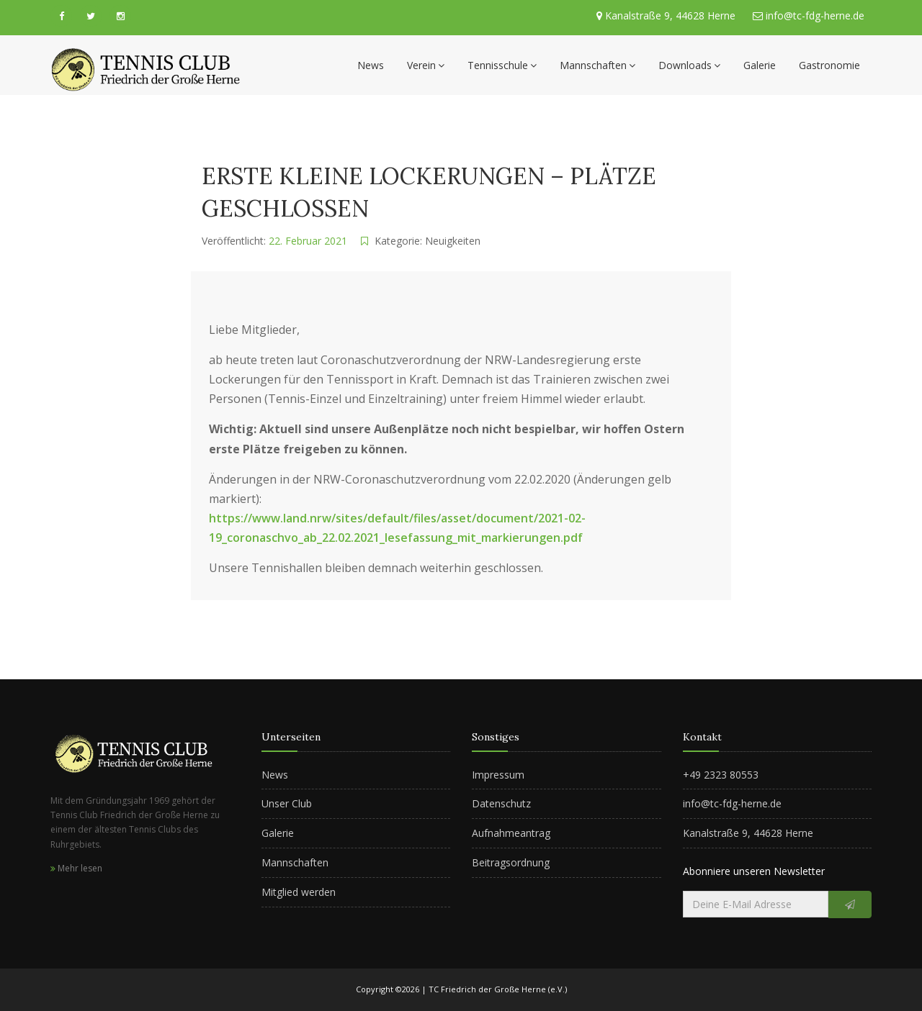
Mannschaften (597, 65)
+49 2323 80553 (720, 774)
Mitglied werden (298, 892)
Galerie (759, 65)
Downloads (689, 65)
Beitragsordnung (511, 862)
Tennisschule (502, 65)
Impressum (498, 774)
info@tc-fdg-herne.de (813, 15)
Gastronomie (829, 65)
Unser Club (286, 803)
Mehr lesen (76, 868)
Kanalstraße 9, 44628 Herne (670, 15)
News (370, 65)
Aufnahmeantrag (511, 833)
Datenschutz (501, 803)
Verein (425, 65)
